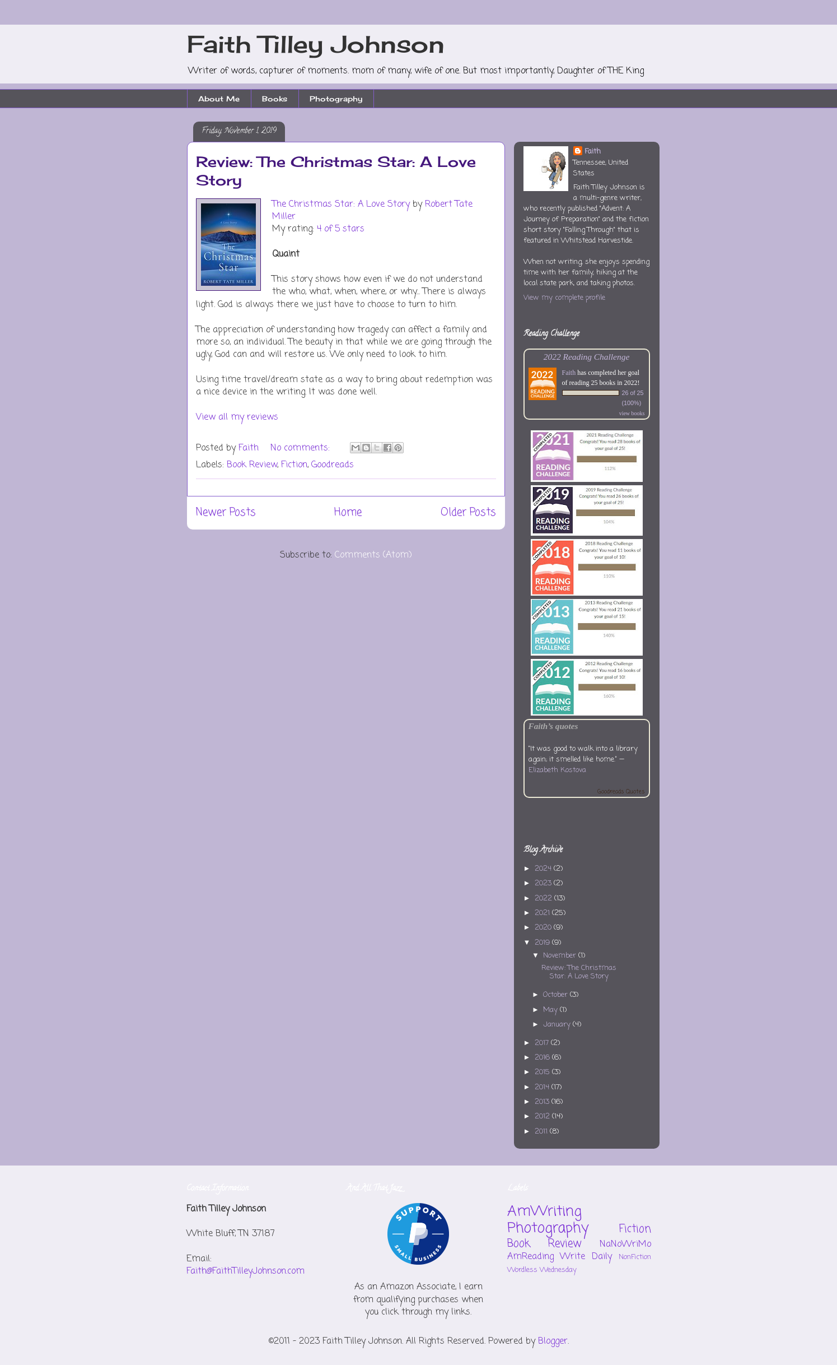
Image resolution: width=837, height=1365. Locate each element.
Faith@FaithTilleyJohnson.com (245, 1271)
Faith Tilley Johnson (316, 44)
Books (274, 98)
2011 (542, 1131)
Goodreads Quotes (621, 792)
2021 (543, 913)
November (560, 955)
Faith (593, 151)
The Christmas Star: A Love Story (341, 204)
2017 (543, 1043)
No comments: (301, 448)
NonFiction (635, 1257)
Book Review (252, 465)
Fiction (294, 465)
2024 (544, 868)
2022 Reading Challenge (587, 356)
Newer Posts (226, 512)
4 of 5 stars (340, 229)
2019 (543, 942)
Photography (336, 98)
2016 (543, 1057)
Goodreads (332, 465)
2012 (543, 1116)
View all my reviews (237, 417)
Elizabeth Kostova (557, 770)
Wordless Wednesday (542, 1270)
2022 (544, 898)
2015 (543, 1072)
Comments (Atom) (373, 555)
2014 (543, 1087)
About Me (219, 98)
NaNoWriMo (625, 1244)
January (558, 1024)
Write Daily (586, 1257)
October (556, 995)
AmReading (530, 1257)
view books (632, 413)
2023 (544, 883)
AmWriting (544, 1211)
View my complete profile (564, 297)
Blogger (553, 1341)
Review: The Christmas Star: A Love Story (578, 972)
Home (348, 512)
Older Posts (468, 512)
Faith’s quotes (553, 726)
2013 (543, 1102)
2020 (544, 927)
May (551, 1010)
